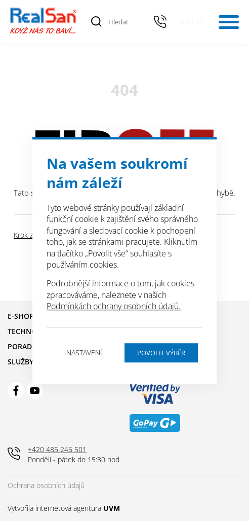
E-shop (21, 316)
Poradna (25, 346)
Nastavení (84, 352)
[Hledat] (125, 22)
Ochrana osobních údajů (46, 485)
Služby (20, 361)
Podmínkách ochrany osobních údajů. (114, 306)
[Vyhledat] (96, 21)
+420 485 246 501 (160, 21)
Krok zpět (29, 235)
